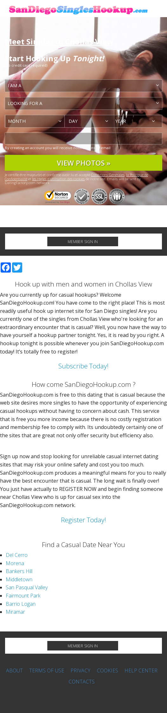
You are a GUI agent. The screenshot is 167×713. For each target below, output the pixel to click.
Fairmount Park (23, 595)
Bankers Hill (19, 571)
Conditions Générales (107, 174)
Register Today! (83, 519)
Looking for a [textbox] (25, 103)
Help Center (140, 670)
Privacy (80, 670)
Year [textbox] (120, 121)
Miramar (15, 611)
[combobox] (83, 85)
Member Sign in (83, 241)
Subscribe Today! (83, 365)
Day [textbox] (73, 121)
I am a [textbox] (14, 86)
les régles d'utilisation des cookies (58, 178)
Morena (15, 563)
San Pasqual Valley (27, 587)
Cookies (107, 670)
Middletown (19, 579)
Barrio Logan (21, 603)
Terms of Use (46, 670)
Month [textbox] (17, 121)
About (14, 670)
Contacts (82, 681)
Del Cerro (17, 554)
